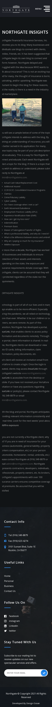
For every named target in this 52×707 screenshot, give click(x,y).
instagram (14, 620)
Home (7, 576)
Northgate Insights (25, 32)
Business (9, 586)
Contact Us (10, 591)
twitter (12, 630)
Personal (8, 581)
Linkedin (13, 625)
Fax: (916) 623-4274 (18, 540)
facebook (14, 616)
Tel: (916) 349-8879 (18, 535)
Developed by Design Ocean (26, 703)
